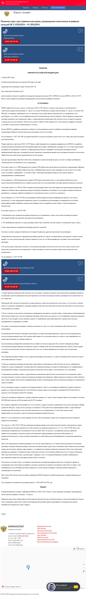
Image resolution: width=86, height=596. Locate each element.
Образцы (35, 8)
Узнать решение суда (58, 8)
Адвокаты (26, 8)
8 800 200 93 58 (23, 536)
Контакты (45, 8)
